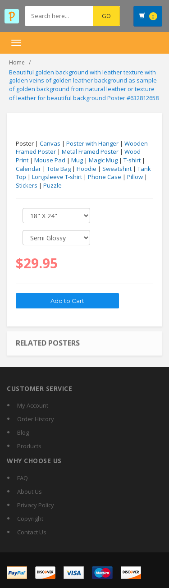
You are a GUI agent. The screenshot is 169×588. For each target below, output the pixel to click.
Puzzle (52, 185)
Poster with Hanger (92, 143)
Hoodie (86, 169)
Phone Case (104, 177)
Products (29, 446)
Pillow (135, 177)
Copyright (30, 518)
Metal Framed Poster (90, 151)
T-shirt (132, 160)
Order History (35, 419)
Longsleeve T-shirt (57, 177)
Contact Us (31, 532)
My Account (32, 405)
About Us (29, 491)
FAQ (22, 478)
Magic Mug (103, 160)
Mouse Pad (49, 160)
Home (17, 62)
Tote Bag (59, 169)
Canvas (50, 143)
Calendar (28, 169)
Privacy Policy (35, 505)
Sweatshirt (117, 169)
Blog (23, 432)
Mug (77, 160)
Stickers (26, 185)
